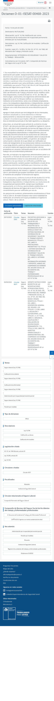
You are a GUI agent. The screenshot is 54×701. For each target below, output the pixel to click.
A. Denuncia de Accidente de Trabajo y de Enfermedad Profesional (26, 515)
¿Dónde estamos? (9, 572)
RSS (4, 583)
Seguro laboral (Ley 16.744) (12, 367)
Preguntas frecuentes (10, 566)
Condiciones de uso (10, 580)
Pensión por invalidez (10, 407)
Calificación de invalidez (27, 439)
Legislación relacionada (33, 206)
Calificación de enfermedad (12, 385)
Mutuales (27, 484)
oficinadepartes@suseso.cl (12, 574)
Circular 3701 (16, 218)
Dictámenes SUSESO (27, 553)
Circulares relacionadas (13, 206)
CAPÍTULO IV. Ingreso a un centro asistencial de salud (26, 519)
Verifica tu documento (11, 577)
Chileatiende (7, 602)
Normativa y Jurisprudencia (17, 8)
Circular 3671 (16, 283)
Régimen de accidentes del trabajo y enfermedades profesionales (27, 549)
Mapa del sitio (8, 569)
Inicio (5, 8)
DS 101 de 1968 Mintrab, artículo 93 (14, 451)
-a (52, 357)
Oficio (27, 419)
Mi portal (40, 2)
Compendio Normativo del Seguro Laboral (16, 500)
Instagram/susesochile (12, 590)
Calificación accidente (27, 435)
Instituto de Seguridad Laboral (27, 489)
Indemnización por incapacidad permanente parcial (19, 396)
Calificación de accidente (11, 374)
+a (52, 353)
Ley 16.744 (27, 430)
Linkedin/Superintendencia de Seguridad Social (21, 594)
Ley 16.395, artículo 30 (10, 456)
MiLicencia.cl (7, 604)
